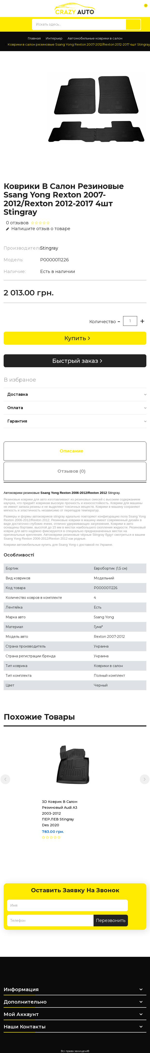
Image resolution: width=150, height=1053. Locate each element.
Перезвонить (111, 920)
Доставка (17, 394)
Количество (102, 321)
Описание (71, 451)
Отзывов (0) (71, 471)
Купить (75, 338)
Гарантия (17, 421)
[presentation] (5, 779)
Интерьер (54, 38)
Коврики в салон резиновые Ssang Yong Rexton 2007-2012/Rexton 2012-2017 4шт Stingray (79, 44)
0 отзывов (17, 223)
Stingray (49, 248)
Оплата (15, 407)
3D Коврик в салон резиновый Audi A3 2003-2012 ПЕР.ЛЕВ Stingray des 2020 (51, 813)
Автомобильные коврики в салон (95, 38)
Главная (34, 38)
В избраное (20, 380)
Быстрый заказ (75, 360)
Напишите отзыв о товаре (38, 228)
